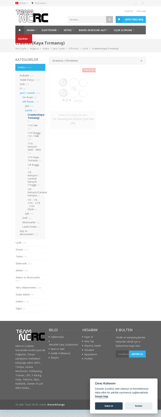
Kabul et (109, 406)
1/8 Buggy (33, 166)
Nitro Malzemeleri (29, 287)
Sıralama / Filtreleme (65, 60)
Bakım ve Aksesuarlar (28, 279)
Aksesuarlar (31, 222)
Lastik (31, 110)
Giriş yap (141, 11)
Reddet (138, 406)
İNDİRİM (23, 38)
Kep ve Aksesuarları (29, 232)
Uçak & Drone (123, 30)
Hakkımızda (57, 337)
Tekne (21, 256)
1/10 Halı (33, 127)
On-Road (29, 97)
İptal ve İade (58, 349)
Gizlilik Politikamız (60, 353)
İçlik (29, 213)
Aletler (22, 270)
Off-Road (30, 101)
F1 (23, 88)
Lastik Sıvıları (31, 226)
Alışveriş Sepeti (92, 345)
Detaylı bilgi (101, 396)
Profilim (88, 358)
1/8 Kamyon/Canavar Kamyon (36, 192)
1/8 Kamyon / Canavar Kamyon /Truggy (33, 178)
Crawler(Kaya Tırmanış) (36, 117)
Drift (24, 84)
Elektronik (49, 30)
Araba (31, 30)
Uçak (21, 242)
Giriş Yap (89, 341)
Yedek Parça (30, 79)
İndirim (22, 301)
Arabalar (26, 75)
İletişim (55, 357)
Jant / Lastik (30, 93)
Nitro (68, 30)
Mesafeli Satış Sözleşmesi (63, 344)
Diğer (20, 308)
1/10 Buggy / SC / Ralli (34, 136)
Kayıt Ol (129, 11)
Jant (29, 106)
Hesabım (89, 350)
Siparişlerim (90, 354)
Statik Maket (25, 294)
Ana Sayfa (19, 30)
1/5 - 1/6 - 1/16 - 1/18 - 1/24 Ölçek (34, 204)
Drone (22, 249)
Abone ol (137, 354)
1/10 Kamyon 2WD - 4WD (34, 148)
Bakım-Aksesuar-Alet (93, 30)
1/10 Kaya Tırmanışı (34, 159)
